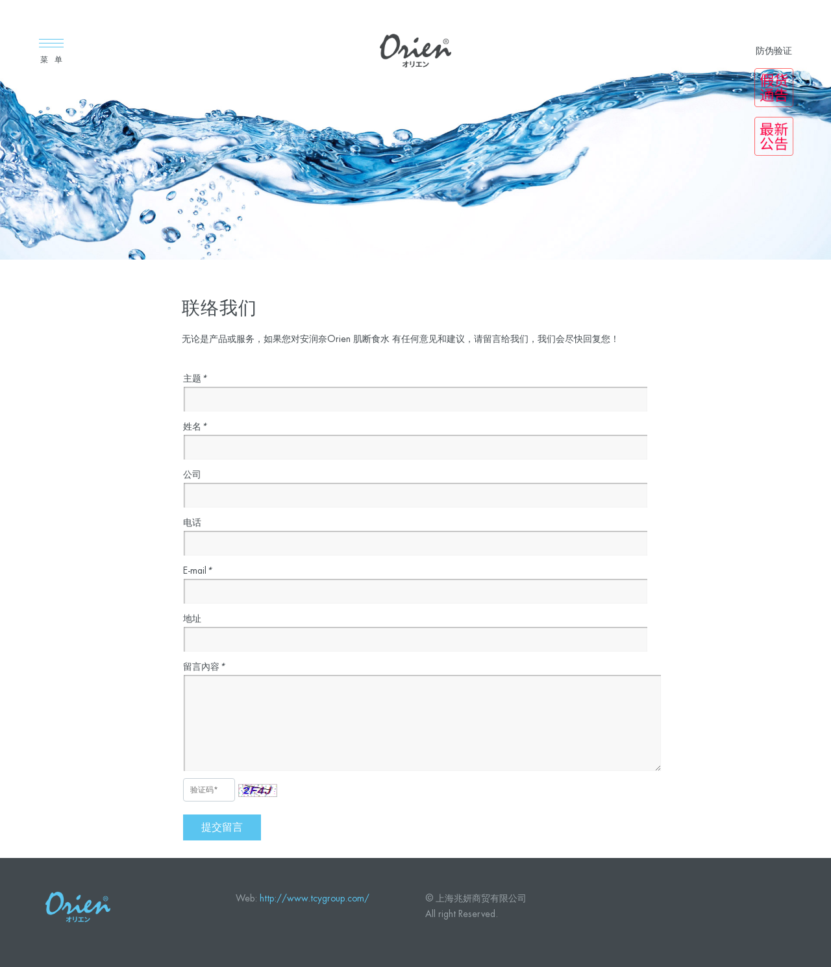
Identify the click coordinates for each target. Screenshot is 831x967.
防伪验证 (774, 50)
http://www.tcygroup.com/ (314, 898)
